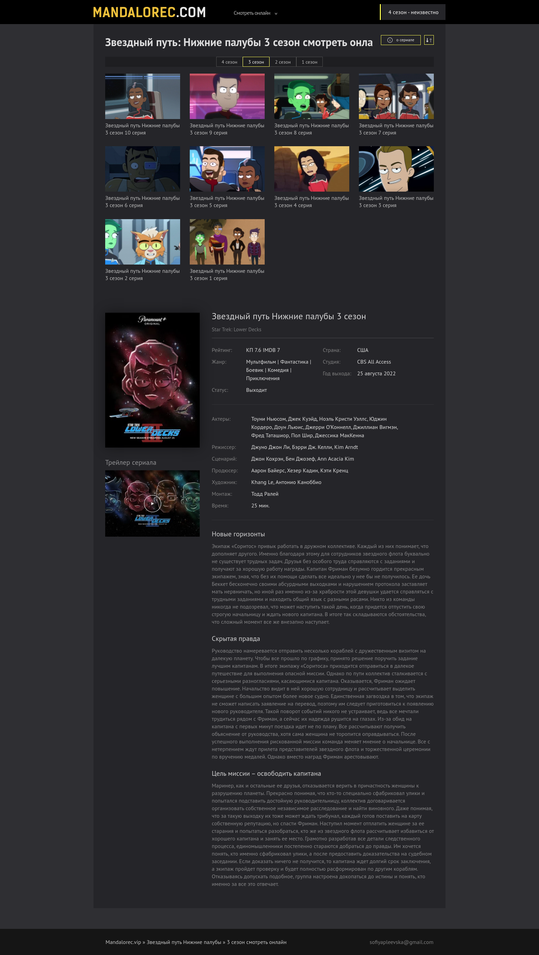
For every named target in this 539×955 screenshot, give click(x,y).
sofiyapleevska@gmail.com (401, 941)
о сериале (400, 40)
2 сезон (283, 62)
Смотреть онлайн (256, 12)
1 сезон (310, 62)
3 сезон (256, 62)
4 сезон (230, 62)
